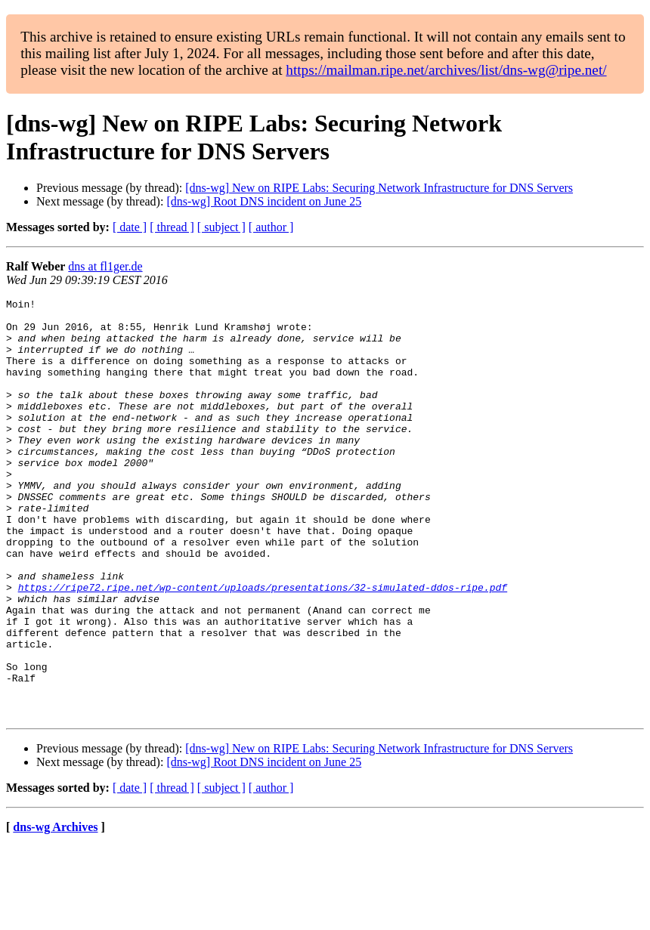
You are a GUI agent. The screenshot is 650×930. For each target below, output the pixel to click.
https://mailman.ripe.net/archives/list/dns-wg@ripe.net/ (446, 70)
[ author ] (271, 227)
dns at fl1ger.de (105, 266)
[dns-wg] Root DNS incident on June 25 (263, 201)
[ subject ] (221, 227)
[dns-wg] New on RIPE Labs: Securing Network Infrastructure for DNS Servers (379, 187)
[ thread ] (172, 227)
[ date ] (130, 227)
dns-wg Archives (55, 910)
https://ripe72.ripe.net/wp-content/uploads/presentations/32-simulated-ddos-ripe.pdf (262, 646)
